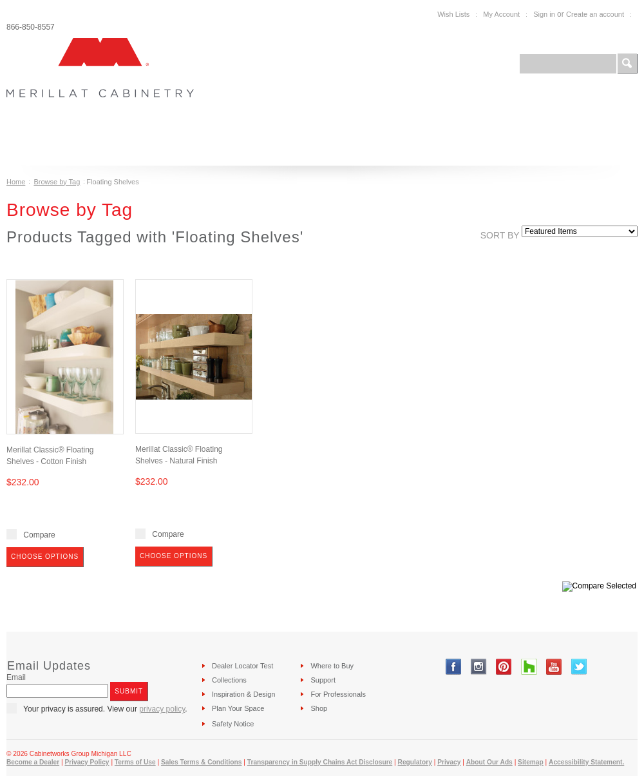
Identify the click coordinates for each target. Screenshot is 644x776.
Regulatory (415, 762)
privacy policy (162, 708)
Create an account (595, 14)
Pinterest (504, 667)
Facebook (454, 667)
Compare (39, 534)
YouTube (554, 667)
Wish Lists (453, 14)
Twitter (579, 667)
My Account (501, 14)
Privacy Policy (86, 762)
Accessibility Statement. (586, 762)
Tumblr (529, 667)
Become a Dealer (32, 762)
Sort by (500, 235)
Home (15, 182)
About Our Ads (489, 762)
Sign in (544, 14)
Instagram (479, 667)
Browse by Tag (56, 182)
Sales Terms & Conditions (201, 762)
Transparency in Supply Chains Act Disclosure (320, 762)
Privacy (448, 762)
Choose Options (45, 556)
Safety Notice (233, 724)
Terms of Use (135, 762)
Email (16, 677)
